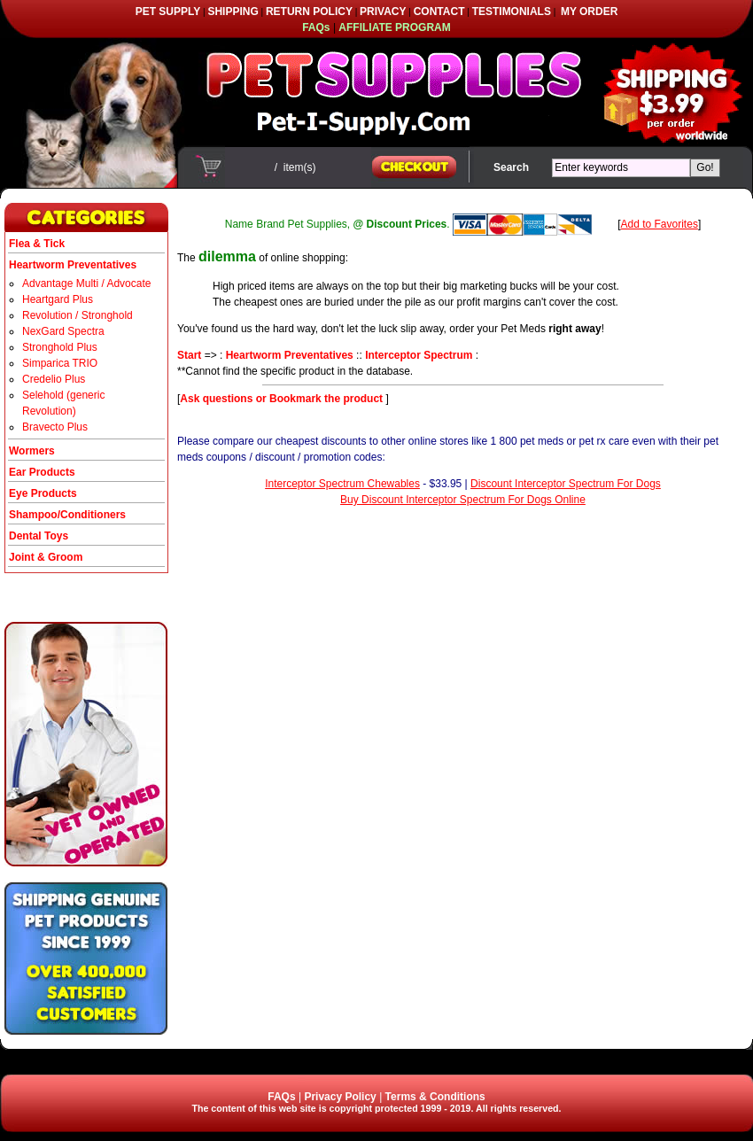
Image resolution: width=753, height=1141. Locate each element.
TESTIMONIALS (511, 11)
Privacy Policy (340, 1097)
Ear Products (42, 472)
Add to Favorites (659, 224)
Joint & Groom (45, 557)
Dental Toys (38, 536)
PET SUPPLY (168, 11)
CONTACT (439, 11)
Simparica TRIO (59, 363)
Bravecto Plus (55, 427)
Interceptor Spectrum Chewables (342, 483)
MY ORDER (589, 11)
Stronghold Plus (59, 347)
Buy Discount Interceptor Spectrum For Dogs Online (463, 499)
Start (189, 355)
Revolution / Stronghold (77, 315)
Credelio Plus (53, 379)
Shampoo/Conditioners (67, 514)
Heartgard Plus (57, 299)
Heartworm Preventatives (289, 355)
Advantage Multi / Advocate (86, 283)
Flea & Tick (37, 243)
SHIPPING (232, 11)
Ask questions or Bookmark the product (282, 398)
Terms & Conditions (435, 1097)
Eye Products (43, 493)
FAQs (281, 1097)
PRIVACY (383, 11)
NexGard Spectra (63, 331)
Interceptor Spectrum (418, 355)
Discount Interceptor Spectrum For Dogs (565, 483)
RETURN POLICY (309, 11)
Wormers (32, 451)
